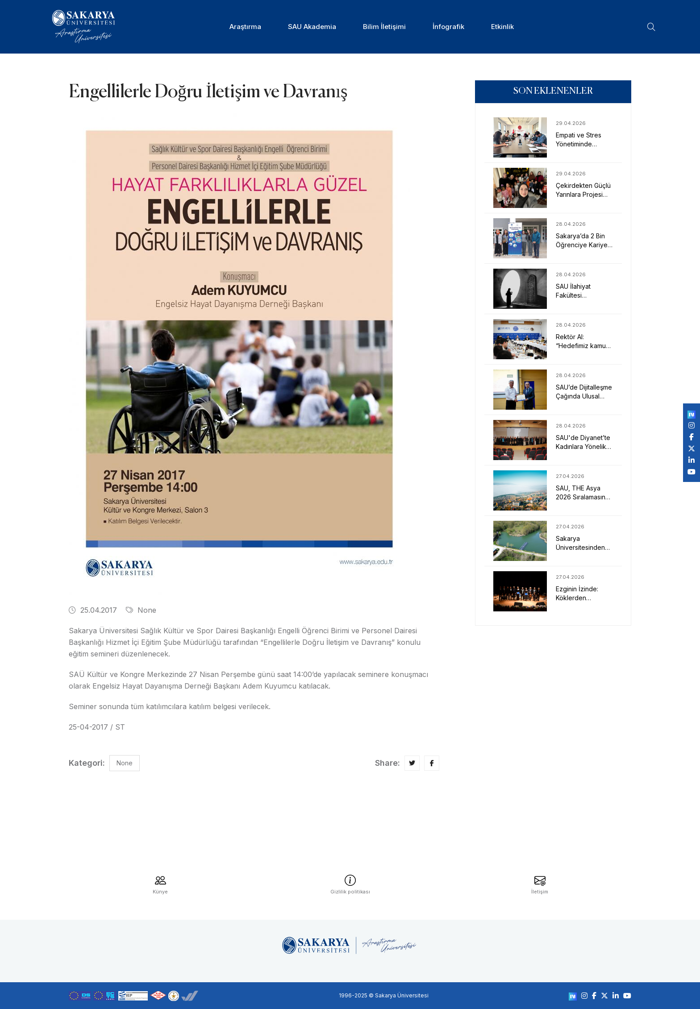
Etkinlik (502, 26)
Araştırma (245, 26)
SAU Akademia (312, 26)
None (141, 610)
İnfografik (448, 26)
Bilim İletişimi (384, 26)
